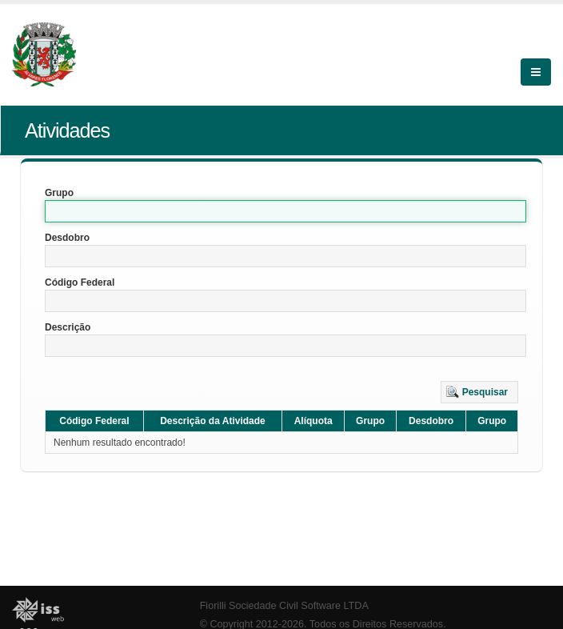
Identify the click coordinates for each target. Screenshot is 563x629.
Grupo (59, 192)
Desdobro (67, 237)
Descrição (67, 327)
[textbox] (285, 211)
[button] (479, 392)
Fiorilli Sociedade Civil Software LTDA (284, 605)
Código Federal (79, 282)
